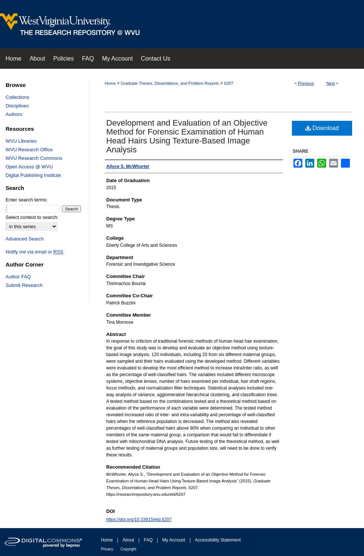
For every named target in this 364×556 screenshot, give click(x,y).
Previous (306, 83)
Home (110, 83)
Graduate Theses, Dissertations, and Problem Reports (170, 83)
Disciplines (17, 106)
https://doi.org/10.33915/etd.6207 (139, 519)
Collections (17, 97)
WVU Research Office (29, 149)
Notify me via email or (34, 252)
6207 (228, 83)
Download (322, 128)
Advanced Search (25, 239)
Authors (14, 114)
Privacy (107, 549)
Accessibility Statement (218, 540)
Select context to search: (32, 217)
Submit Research (24, 285)
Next (330, 83)
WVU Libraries (21, 141)
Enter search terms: (27, 200)
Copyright (128, 549)
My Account (173, 540)
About (128, 540)
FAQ (148, 540)
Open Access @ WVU (29, 166)
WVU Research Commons (34, 158)
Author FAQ (18, 276)
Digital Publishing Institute (33, 175)
